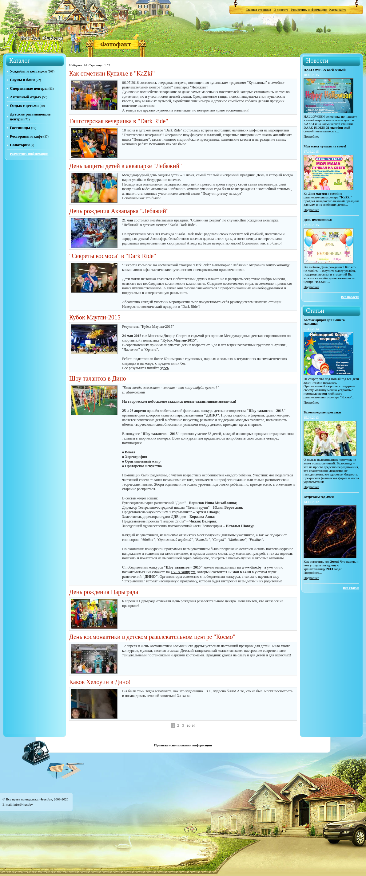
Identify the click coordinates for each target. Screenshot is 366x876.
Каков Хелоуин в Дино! (100, 682)
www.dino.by (252, 567)
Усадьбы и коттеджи (28, 71)
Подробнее (311, 136)
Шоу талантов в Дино (97, 378)
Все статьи (351, 587)
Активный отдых (25, 97)
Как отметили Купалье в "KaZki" (112, 73)
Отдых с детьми (24, 105)
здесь (164, 368)
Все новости (350, 297)
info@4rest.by (23, 804)
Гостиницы (20, 127)
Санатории (20, 145)
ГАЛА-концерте (183, 572)
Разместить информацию (309, 9)
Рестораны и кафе (26, 136)
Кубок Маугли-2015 (95, 317)
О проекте (280, 9)
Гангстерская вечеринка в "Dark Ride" (118, 121)
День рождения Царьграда (103, 592)
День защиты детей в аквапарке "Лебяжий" (125, 165)
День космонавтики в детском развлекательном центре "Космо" (152, 636)
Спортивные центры (29, 88)
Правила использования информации (183, 745)
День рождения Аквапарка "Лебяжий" (119, 211)
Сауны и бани (22, 79)
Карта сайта (337, 9)
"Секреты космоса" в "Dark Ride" (112, 255)
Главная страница (258, 9)
